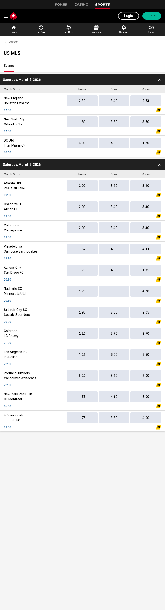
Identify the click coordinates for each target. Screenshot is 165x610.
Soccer (11, 41)
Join (152, 16)
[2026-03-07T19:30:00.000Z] (82, 79)
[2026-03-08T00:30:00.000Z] (82, 164)
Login (128, 16)
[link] (9, 66)
